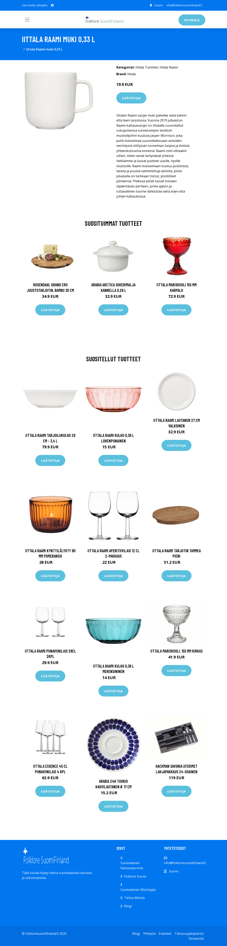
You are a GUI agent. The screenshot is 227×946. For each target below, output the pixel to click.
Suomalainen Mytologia (138, 889)
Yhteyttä (149, 933)
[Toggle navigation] (27, 19)
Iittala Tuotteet (146, 67)
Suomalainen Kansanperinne (132, 865)
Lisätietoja (131, 98)
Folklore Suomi (135, 876)
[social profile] (52, 5)
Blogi (128, 906)
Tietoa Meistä (134, 898)
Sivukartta (196, 938)
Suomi (158, 5)
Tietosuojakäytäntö (189, 933)
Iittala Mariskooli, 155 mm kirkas (176, 650)
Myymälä (192, 20)
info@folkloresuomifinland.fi (184, 5)
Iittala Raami (169, 67)
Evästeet (165, 933)
